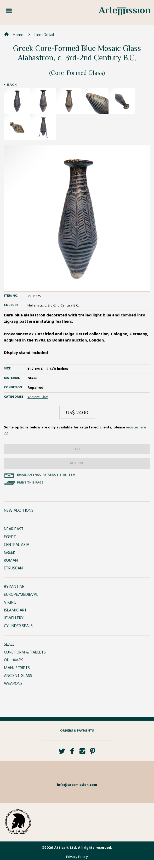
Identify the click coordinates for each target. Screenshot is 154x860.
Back (12, 85)
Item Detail (44, 35)
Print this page (30, 482)
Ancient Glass (37, 397)
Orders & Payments (77, 730)
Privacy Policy (77, 857)
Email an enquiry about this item (46, 475)
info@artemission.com (77, 785)
